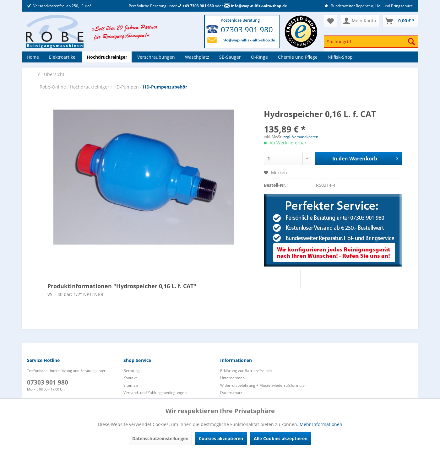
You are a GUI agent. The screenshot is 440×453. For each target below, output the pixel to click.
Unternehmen (232, 377)
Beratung (131, 370)
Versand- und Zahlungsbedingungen (155, 392)
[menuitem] (371, 44)
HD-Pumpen (126, 87)
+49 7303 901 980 (196, 5)
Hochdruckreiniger (90, 87)
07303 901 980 (247, 29)
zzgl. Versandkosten (300, 136)
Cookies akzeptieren (221, 438)
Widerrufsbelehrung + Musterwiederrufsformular (263, 385)
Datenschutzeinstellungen (160, 438)
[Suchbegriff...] (371, 41)
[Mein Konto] (359, 21)
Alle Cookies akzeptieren (280, 438)
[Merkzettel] (330, 21)
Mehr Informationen (321, 424)
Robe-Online (53, 87)
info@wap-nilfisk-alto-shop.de (255, 5)
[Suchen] (411, 41)
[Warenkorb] (400, 21)
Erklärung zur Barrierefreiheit (246, 370)
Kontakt (130, 377)
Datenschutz (231, 392)
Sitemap (130, 385)
